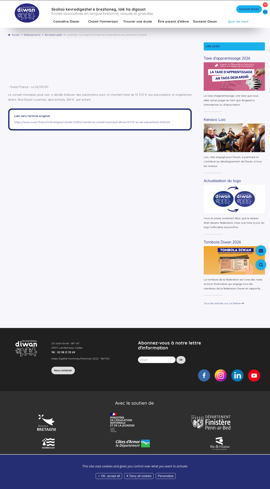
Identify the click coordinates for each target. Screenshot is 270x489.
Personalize (166, 476)
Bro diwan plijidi (54, 35)
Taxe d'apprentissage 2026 (227, 58)
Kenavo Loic (215, 120)
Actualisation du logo (222, 181)
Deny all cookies (139, 476)
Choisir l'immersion (103, 22)
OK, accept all (109, 476)
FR (265, 4)
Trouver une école (137, 22)
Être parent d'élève (173, 22)
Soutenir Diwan (205, 22)
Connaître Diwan (66, 22)
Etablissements (32, 35)
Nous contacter (63, 370)
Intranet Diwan (249, 9)
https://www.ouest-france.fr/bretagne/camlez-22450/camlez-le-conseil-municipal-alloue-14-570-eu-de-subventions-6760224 (92, 122)
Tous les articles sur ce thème (224, 304)
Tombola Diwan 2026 (222, 242)
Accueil (15, 35)
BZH (265, 12)
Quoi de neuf (238, 22)
